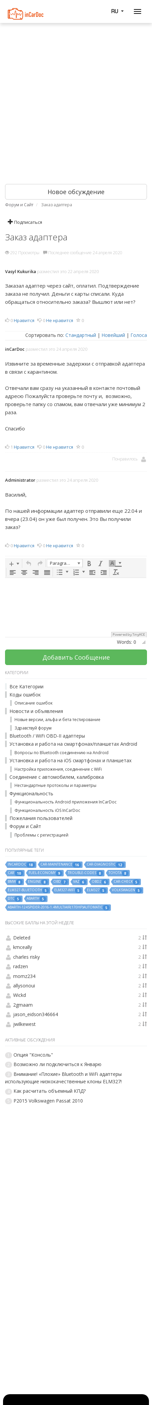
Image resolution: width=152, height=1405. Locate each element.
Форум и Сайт (25, 826)
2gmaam (23, 1005)
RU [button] (117, 11)
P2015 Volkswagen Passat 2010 (48, 1100)
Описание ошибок (33, 703)
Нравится (24, 320)
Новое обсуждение (76, 192)
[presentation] (14, 563)
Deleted (21, 937)
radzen (20, 966)
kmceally (22, 947)
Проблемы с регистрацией (41, 835)
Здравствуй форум (33, 728)
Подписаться (25, 222)
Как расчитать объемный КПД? (49, 1091)
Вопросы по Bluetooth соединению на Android (61, 752)
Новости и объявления (36, 711)
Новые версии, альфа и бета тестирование (57, 719)
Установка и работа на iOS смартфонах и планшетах (70, 760)
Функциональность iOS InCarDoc (47, 810)
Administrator (20, 480)
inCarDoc (15, 349)
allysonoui (24, 985)
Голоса (138, 335)
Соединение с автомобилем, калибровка (56, 777)
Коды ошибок (25, 694)
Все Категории (26, 686)
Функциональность (31, 793)
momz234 (24, 976)
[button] (14, 563)
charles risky (26, 957)
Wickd (19, 995)
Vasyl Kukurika (20, 271)
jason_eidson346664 (35, 1014)
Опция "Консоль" (33, 1055)
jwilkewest (24, 1024)
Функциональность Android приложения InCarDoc (65, 802)
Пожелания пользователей (40, 818)
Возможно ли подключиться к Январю (57, 1064)
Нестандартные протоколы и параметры (55, 785)
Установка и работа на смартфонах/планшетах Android (73, 744)
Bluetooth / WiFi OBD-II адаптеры (47, 736)
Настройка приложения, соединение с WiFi (58, 769)
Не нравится (59, 320)
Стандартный (80, 335)
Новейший (113, 335)
